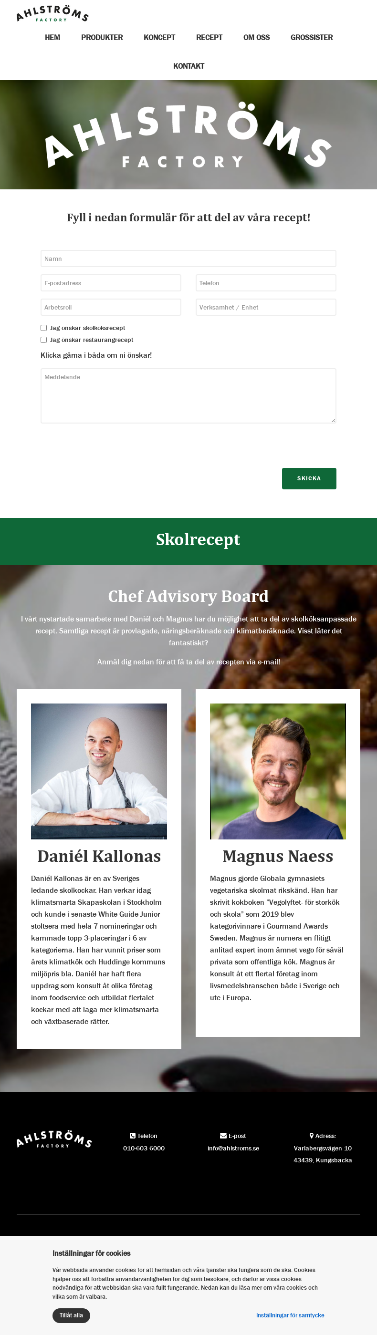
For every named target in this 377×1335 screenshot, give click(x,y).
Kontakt (188, 66)
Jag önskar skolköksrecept (83, 327)
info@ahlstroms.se (233, 1148)
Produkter (102, 37)
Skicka (309, 478)
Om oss (256, 37)
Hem (52, 37)
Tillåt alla (71, 1315)
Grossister (312, 37)
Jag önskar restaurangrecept (87, 339)
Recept (209, 37)
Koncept (159, 37)
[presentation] (113, 449)
